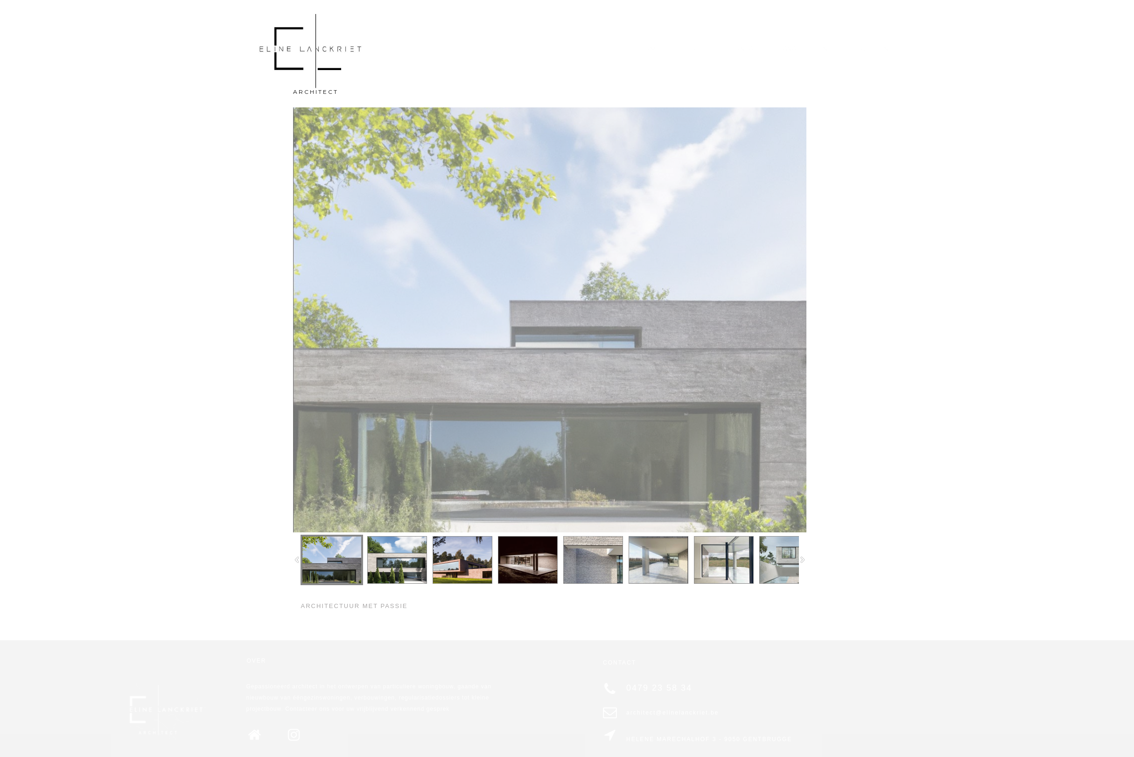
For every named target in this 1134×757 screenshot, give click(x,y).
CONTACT (745, 49)
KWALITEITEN (804, 49)
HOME (649, 49)
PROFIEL (695, 49)
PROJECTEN (868, 49)
